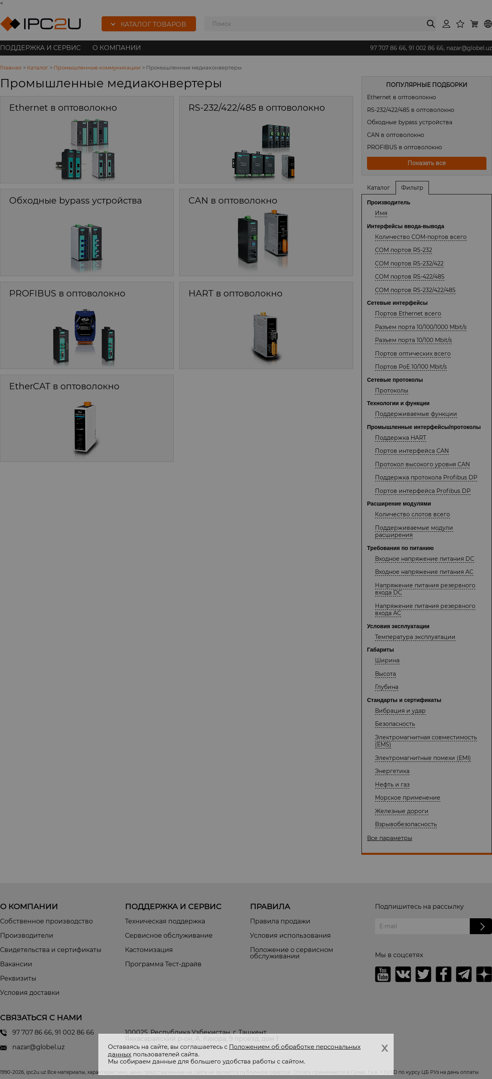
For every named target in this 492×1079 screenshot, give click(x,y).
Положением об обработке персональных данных (234, 1050)
